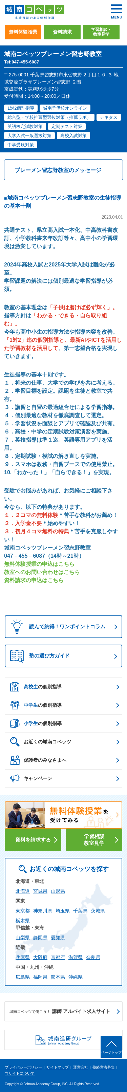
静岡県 (40, 937)
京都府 (58, 957)
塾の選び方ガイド (40, 656)
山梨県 (23, 937)
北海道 (23, 891)
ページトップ (111, 1052)
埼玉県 (63, 910)
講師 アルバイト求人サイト (59, 1011)
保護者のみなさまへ (38, 760)
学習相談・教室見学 (101, 32)
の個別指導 (36, 686)
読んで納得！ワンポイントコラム (56, 626)
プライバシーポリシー (23, 1067)
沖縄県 (75, 977)
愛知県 (58, 937)
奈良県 (93, 957)
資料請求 (62, 32)
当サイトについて (20, 1073)
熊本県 (58, 977)
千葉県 (80, 910)
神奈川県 (42, 910)
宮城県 (40, 891)
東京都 (23, 910)
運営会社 (80, 1067)
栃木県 (23, 920)
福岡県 (40, 977)
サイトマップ (57, 1067)
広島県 (23, 977)
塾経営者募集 (103, 1067)
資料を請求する (33, 840)
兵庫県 (23, 957)
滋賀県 (75, 957)
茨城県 (98, 910)
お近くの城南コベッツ (40, 741)
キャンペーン (31, 778)
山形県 (58, 891)
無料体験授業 (23, 32)
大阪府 (40, 957)
